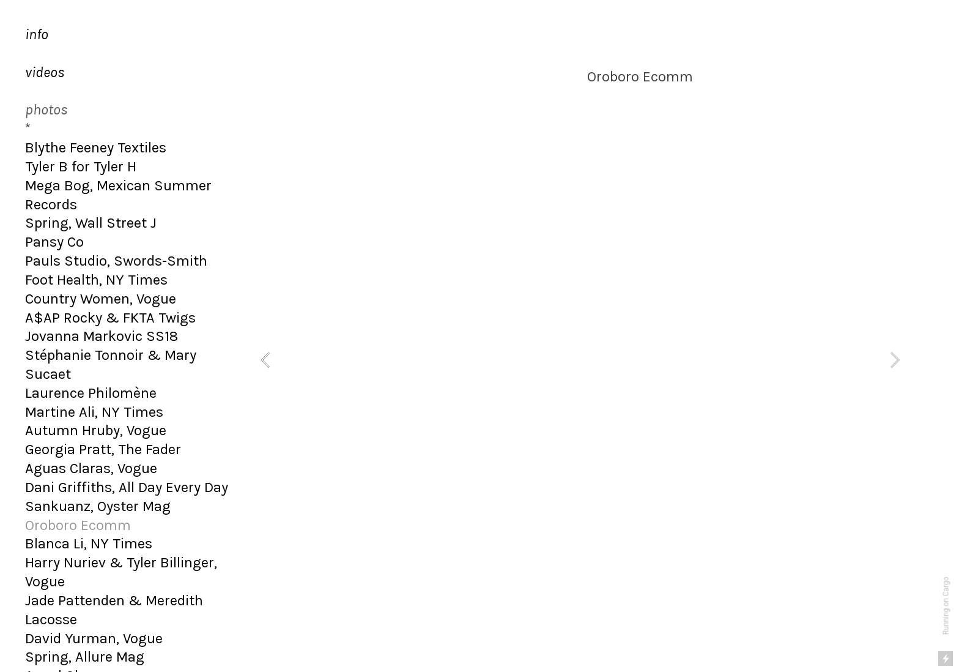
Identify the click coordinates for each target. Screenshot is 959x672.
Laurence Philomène (91, 392)
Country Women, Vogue (100, 298)
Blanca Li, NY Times (88, 543)
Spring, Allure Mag (84, 656)
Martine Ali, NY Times (94, 411)
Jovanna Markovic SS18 (101, 336)
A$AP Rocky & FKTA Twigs (110, 317)
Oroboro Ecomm (78, 525)
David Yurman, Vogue (94, 638)
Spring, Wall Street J (91, 222)
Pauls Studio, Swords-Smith (116, 260)
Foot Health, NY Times (96, 279)
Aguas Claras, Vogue (91, 468)
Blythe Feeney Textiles (95, 147)
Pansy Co (54, 241)
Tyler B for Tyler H (80, 166)
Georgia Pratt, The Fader (103, 449)
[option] (580, 360)
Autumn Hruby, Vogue (95, 430)
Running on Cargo (946, 606)
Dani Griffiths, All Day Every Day (126, 487)
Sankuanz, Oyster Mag (98, 506)
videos (44, 72)
